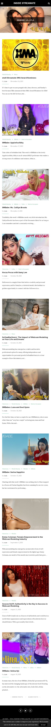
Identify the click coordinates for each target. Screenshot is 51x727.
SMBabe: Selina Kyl (10, 671)
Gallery (13, 269)
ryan (5, 81)
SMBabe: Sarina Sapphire (13, 472)
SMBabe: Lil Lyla (25, 22)
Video (23, 204)
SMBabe (16, 139)
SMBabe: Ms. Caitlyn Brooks (14, 207)
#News (15, 74)
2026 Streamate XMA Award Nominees (19, 78)
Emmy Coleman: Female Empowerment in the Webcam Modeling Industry (22, 538)
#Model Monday (6, 74)
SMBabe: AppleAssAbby (12, 143)
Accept (43, 725)
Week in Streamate (26, 139)
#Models (25, 469)
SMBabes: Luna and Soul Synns (16, 407)
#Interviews (5, 269)
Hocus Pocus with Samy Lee (15, 272)
